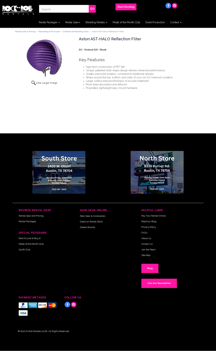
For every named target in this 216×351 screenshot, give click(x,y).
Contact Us (147, 244)
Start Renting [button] (125, 6)
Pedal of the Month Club (126, 22)
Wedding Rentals (96, 22)
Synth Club (24, 249)
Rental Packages (49, 22)
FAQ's (144, 232)
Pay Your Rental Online (153, 215)
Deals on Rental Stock (91, 221)
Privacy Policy (148, 227)
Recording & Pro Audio (49, 31)
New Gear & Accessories (92, 216)
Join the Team (148, 249)
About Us (146, 238)
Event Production (155, 22)
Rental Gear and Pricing (31, 215)
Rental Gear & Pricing (25, 31)
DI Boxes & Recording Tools (76, 31)
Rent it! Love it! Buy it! (30, 238)
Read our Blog (148, 221)
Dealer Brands (87, 227)
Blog (150, 268)
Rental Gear (72, 22)
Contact (175, 22)
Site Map (145, 255)
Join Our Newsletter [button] (159, 283)
